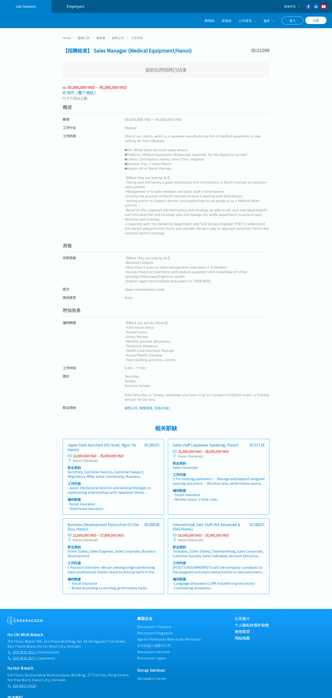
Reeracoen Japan (151, 658)
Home (67, 38)
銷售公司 (118, 38)
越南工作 (84, 38)
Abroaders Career (151, 678)
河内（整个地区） (82, 92)
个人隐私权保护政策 (252, 625)
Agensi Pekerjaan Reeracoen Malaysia (169, 639)
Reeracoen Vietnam (153, 651)
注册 (316, 20)
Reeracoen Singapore (155, 632)
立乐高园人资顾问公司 (154, 645)
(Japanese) (31, 658)
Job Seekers (25, 6)
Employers (75, 6)
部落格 (226, 20)
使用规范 (242, 631)
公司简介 (242, 618)
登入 (292, 20)
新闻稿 (209, 20)
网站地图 (242, 638)
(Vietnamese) (33, 652)
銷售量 (100, 38)
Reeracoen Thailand (154, 626)
